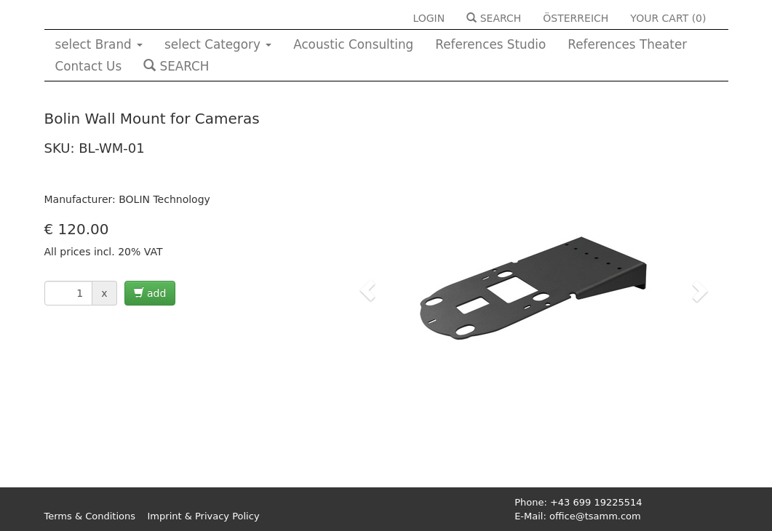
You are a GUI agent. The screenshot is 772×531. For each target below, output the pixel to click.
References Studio (490, 44)
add (150, 293)
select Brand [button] (99, 44)
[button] (367, 290)
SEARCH (493, 18)
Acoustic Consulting (353, 44)
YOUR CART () (668, 18)
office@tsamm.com (595, 516)
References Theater (627, 44)
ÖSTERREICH (575, 18)
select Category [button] (217, 44)
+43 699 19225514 (596, 502)
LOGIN (429, 18)
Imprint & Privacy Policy (204, 516)
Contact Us (88, 66)
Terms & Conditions (90, 516)
